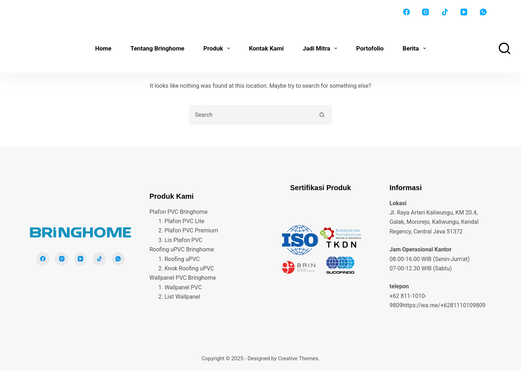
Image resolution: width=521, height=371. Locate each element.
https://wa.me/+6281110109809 (444, 305)
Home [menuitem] (103, 48)
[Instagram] (425, 12)
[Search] (504, 48)
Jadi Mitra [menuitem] (321, 48)
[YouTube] (464, 12)
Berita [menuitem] (416, 48)
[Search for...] (250, 115)
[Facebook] (406, 12)
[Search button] (322, 115)
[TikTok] (445, 12)
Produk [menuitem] (218, 48)
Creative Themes (298, 358)
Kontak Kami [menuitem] (266, 48)
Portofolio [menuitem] (370, 48)
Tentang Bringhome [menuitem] (157, 48)
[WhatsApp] (483, 12)
